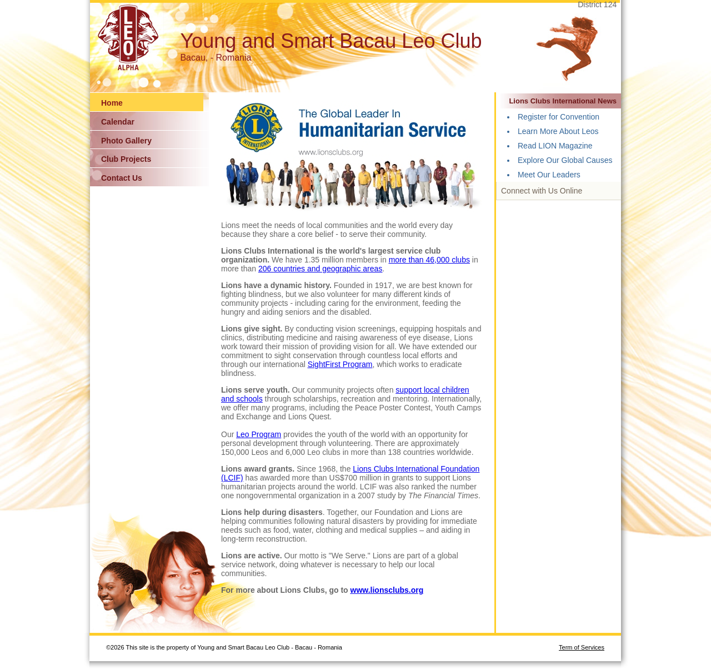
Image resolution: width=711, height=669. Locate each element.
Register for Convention (558, 116)
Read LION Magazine (555, 145)
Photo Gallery (126, 140)
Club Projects (126, 159)
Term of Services (581, 647)
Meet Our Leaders (549, 174)
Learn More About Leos (558, 131)
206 (265, 268)
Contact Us (121, 178)
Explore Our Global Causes (565, 160)
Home (112, 102)
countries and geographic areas (327, 268)
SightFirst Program (340, 364)
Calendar (117, 121)
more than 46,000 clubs (429, 259)
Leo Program (258, 434)
